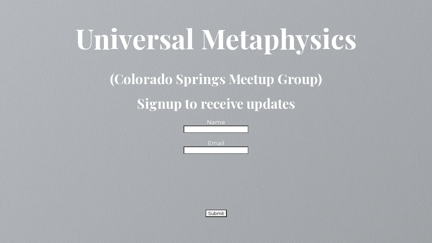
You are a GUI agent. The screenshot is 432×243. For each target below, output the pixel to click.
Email (216, 143)
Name (216, 122)
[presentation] (217, 173)
